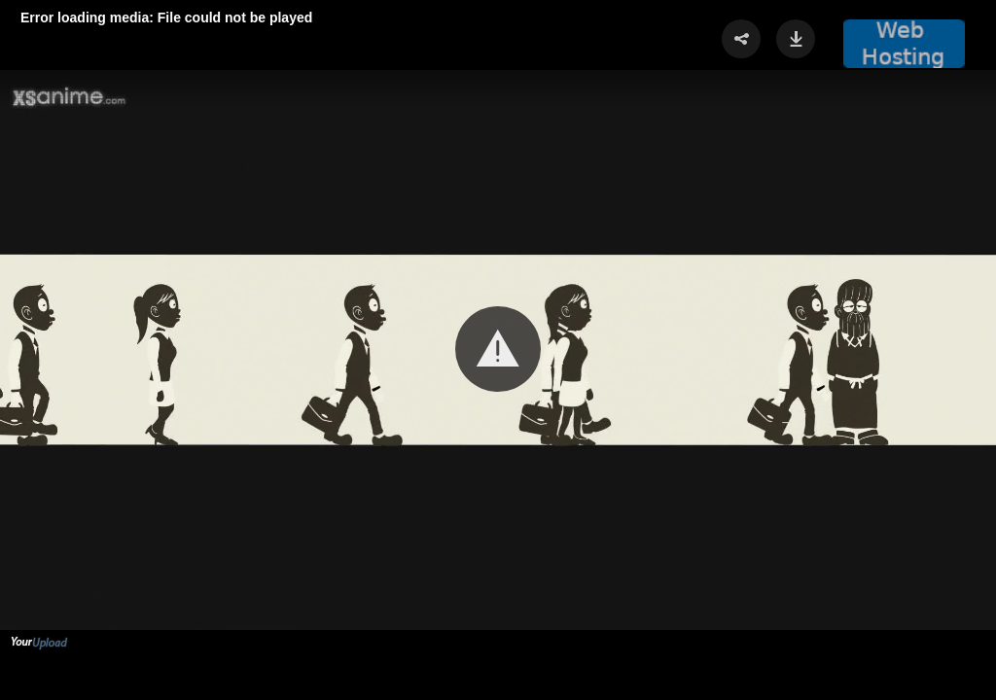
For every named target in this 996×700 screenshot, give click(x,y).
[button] (498, 349)
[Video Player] (498, 350)
